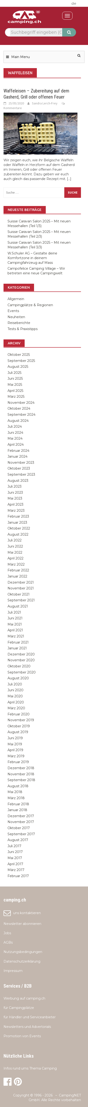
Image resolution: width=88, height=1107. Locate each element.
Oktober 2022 (19, 528)
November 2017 (21, 822)
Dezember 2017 (21, 816)
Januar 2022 (17, 576)
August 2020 (18, 678)
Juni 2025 (15, 378)
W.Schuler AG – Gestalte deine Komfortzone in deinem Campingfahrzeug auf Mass (32, 258)
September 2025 (21, 361)
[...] (69, 179)
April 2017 (15, 864)
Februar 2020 (19, 714)
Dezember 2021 (21, 582)
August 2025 (18, 366)
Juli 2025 (14, 373)
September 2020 (22, 672)
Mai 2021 (15, 624)
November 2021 (21, 588)
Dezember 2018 (21, 768)
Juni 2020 (15, 690)
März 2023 (16, 510)
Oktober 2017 (19, 828)
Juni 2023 (15, 492)
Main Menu (20, 57)
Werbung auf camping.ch (24, 998)
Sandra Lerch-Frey (44, 103)
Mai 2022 (15, 552)
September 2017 (21, 834)
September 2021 (21, 600)
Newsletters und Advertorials (27, 1027)
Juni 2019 (15, 738)
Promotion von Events (22, 1036)
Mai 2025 (15, 384)
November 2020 (21, 660)
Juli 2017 (14, 846)
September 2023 (21, 474)
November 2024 (21, 403)
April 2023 (15, 504)
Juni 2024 (15, 432)
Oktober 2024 (19, 408)
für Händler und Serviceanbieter (30, 1017)
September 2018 (21, 780)
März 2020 (16, 708)
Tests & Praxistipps (23, 329)
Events (13, 311)
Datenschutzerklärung (22, 961)
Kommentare (13, 108)
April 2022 (15, 558)
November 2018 (21, 774)
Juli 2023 (15, 486)
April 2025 (15, 391)
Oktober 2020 (19, 666)
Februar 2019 (18, 762)
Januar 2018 (17, 810)
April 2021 (15, 630)
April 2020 (16, 702)
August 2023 (18, 480)
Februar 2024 (18, 451)
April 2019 (15, 750)
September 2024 (21, 414)
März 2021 (16, 636)
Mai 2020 (15, 696)
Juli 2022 (15, 540)
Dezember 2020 (21, 654)
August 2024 (18, 421)
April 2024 (16, 444)
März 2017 (16, 870)
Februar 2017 (18, 876)
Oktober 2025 (19, 355)
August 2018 (18, 786)
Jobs (7, 933)
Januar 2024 (17, 456)
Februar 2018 (18, 804)
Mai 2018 (15, 792)
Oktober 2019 (19, 726)
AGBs (8, 942)
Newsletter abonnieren (22, 924)
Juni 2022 (15, 546)
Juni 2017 (15, 852)
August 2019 (18, 732)
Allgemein (16, 299)
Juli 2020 (15, 684)
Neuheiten (16, 317)
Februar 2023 (18, 516)
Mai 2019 (15, 744)
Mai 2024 (15, 438)
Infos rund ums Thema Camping (30, 1068)
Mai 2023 (15, 498)
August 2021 (18, 606)
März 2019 (16, 756)
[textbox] (36, 32)
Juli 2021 (14, 612)
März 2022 (16, 564)
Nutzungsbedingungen (23, 952)
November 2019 (21, 720)
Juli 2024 (15, 426)
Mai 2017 (15, 858)
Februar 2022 (18, 570)
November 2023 (21, 462)
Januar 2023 (17, 522)
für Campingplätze (19, 1008)
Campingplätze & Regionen (30, 305)
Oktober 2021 (19, 594)
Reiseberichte (19, 323)
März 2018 (16, 798)
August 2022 (18, 534)
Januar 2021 (17, 648)
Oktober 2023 (19, 468)
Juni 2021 (15, 618)
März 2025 (16, 396)
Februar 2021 (18, 642)
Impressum (13, 971)
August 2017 (18, 840)
